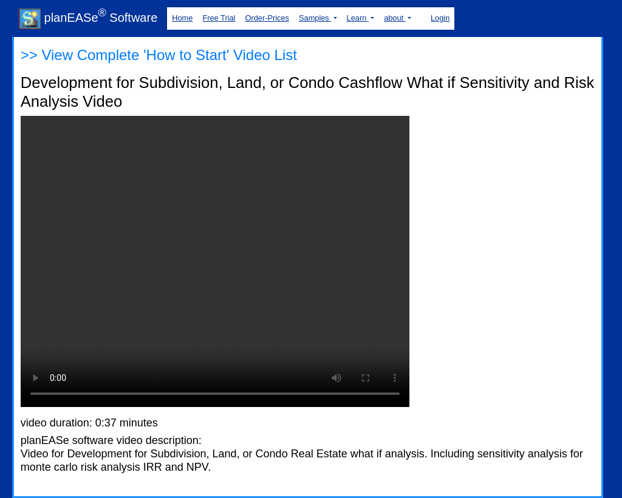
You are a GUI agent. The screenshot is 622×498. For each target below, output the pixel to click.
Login (440, 17)
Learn (358, 17)
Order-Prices (267, 17)
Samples (315, 17)
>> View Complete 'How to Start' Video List (159, 55)
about (395, 17)
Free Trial (218, 17)
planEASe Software (88, 18)
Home (182, 17)
